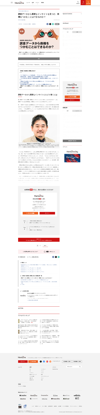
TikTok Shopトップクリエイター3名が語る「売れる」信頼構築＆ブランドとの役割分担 (50, 342)
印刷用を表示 (21, 257)
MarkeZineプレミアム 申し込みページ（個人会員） (31, 268)
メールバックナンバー (39, 210)
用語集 (42, 2)
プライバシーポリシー (74, 406)
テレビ (42, 378)
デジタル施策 (32, 376)
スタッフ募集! (44, 406)
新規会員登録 (30, 213)
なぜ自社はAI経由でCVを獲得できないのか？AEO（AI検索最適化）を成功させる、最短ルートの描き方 (50, 321)
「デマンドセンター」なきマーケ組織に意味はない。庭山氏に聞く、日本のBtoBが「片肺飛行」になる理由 (28, 321)
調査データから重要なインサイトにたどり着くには (40, 222)
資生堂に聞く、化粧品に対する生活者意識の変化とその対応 (34, 76)
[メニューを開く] (11, 2)
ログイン (47, 213)
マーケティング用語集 (22, 386)
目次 (48, 58)
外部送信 (80, 406)
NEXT (45, 245)
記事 (33, 2)
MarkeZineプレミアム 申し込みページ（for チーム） (31, 269)
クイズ (42, 372)
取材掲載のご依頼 (77, 361)
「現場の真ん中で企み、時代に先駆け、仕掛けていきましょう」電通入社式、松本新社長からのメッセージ (28, 332)
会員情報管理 (50, 406)
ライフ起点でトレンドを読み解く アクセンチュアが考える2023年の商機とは (38, 75)
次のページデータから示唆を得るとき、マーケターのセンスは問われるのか (39, 240)
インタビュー (43, 369)
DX (30, 369)
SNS (42, 379)
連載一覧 (31, 378)
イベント (37, 2)
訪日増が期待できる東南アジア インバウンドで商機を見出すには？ (36, 84)
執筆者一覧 (31, 379)
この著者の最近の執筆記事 (32, 300)
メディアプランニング (45, 376)
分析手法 (33, 24)
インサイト (31, 372)
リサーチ (20, 24)
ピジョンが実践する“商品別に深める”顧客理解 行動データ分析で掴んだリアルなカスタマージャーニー (29, 342)
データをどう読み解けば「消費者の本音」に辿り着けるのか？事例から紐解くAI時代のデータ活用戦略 (50, 326)
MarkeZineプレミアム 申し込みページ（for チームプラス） (33, 271)
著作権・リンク (38, 406)
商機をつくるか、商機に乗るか (36, 229)
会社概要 (59, 406)
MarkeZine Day (55, 369)
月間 (77, 32)
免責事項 (55, 406)
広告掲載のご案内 (66, 361)
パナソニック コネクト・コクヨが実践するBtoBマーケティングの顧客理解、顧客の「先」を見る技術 (28, 337)
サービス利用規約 (65, 406)
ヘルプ (33, 406)
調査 (42, 374)
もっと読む (22, 284)
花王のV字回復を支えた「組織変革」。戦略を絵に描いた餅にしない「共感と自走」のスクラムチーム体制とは (50, 337)
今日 (67, 32)
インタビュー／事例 (27, 24)
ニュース (28, 2)
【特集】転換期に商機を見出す (36, 220)
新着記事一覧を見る (72, 140)
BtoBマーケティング (33, 374)
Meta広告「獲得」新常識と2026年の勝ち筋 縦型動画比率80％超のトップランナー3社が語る (29, 326)
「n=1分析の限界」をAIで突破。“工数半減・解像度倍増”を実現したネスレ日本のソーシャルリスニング (50, 332)
